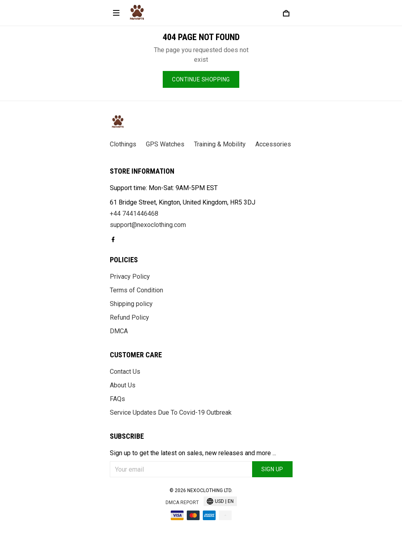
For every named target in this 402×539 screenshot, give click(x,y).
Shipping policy (131, 304)
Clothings (123, 144)
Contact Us (125, 371)
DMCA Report (182, 502)
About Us (122, 385)
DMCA (119, 331)
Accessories (273, 144)
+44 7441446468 (134, 213)
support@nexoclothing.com (148, 225)
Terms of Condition (136, 290)
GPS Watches (165, 144)
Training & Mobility (220, 144)
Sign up (272, 469)
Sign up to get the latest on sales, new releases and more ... (193, 453)
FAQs (117, 399)
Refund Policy (129, 317)
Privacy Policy (130, 276)
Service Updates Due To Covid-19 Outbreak (171, 412)
